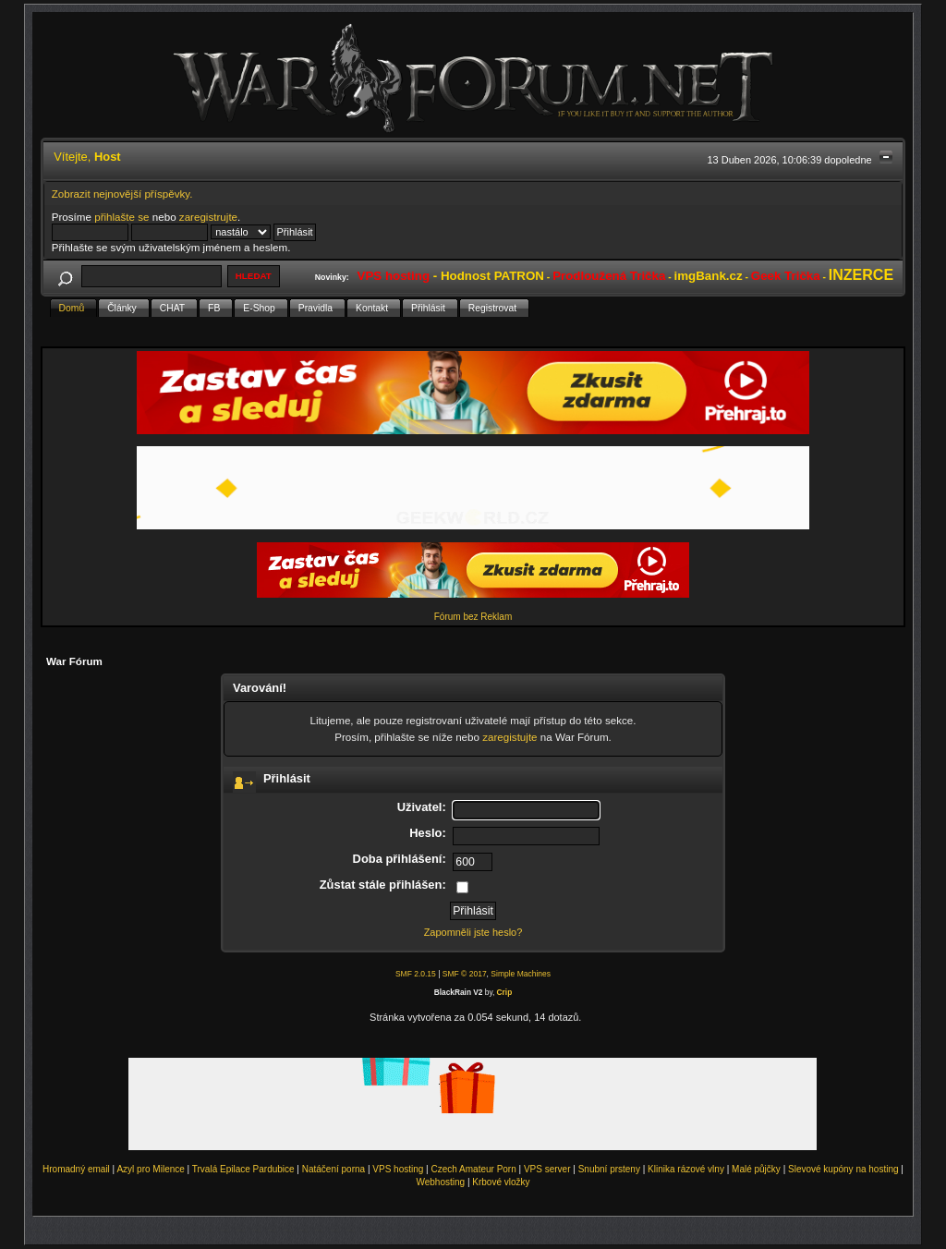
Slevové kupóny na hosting (843, 1169)
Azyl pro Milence (150, 1169)
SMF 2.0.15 (415, 973)
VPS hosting (397, 1169)
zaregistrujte (208, 217)
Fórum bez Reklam (473, 617)
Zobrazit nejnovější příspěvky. (122, 194)
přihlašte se (121, 217)
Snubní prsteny (609, 1169)
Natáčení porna (333, 1169)
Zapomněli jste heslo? (473, 932)
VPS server (547, 1169)
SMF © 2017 (465, 973)
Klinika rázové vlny (686, 1169)
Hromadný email (76, 1169)
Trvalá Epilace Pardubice (243, 1169)
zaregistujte (509, 737)
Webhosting (440, 1182)
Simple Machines (521, 973)
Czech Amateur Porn (473, 1169)
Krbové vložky (500, 1182)
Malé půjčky (756, 1169)
